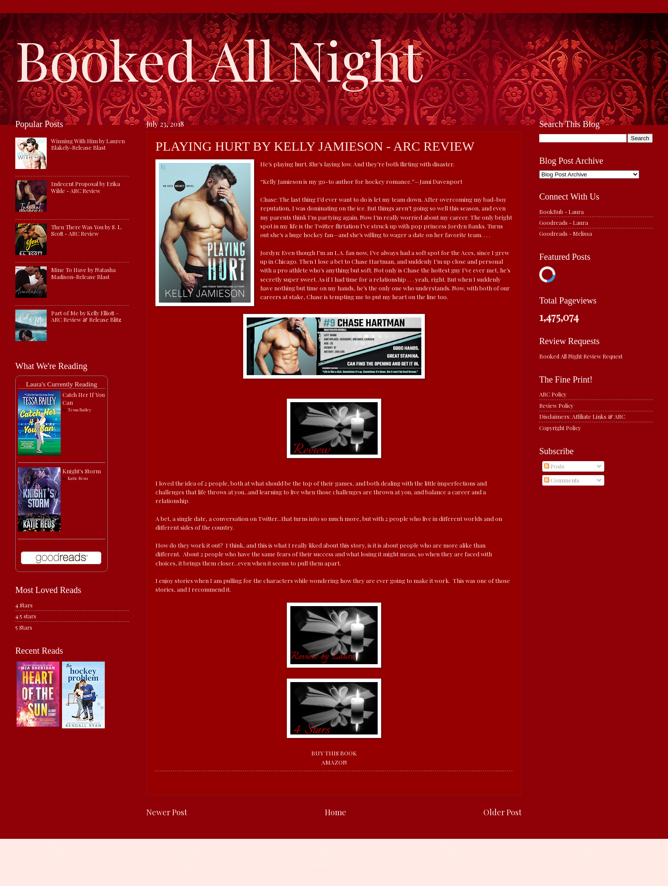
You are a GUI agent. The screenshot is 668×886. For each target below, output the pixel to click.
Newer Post (166, 812)
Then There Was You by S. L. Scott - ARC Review (86, 230)
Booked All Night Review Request (581, 356)
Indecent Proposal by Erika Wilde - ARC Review (85, 187)
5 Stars (23, 627)
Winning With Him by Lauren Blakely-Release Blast (88, 144)
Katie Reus (78, 478)
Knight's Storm (81, 471)
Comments (561, 480)
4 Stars (24, 605)
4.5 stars (25, 616)
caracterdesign (329, 868)
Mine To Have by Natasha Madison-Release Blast (83, 273)
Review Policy (556, 405)
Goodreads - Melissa (565, 233)
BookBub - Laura (561, 211)
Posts (554, 466)
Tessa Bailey (79, 410)
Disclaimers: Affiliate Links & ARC (582, 416)
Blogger (392, 868)
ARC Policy (552, 394)
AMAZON (334, 762)
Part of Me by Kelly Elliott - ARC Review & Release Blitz (86, 316)
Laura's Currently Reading (61, 384)
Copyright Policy (560, 427)
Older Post (502, 812)
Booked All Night (218, 59)
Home (335, 812)
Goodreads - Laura (563, 222)
